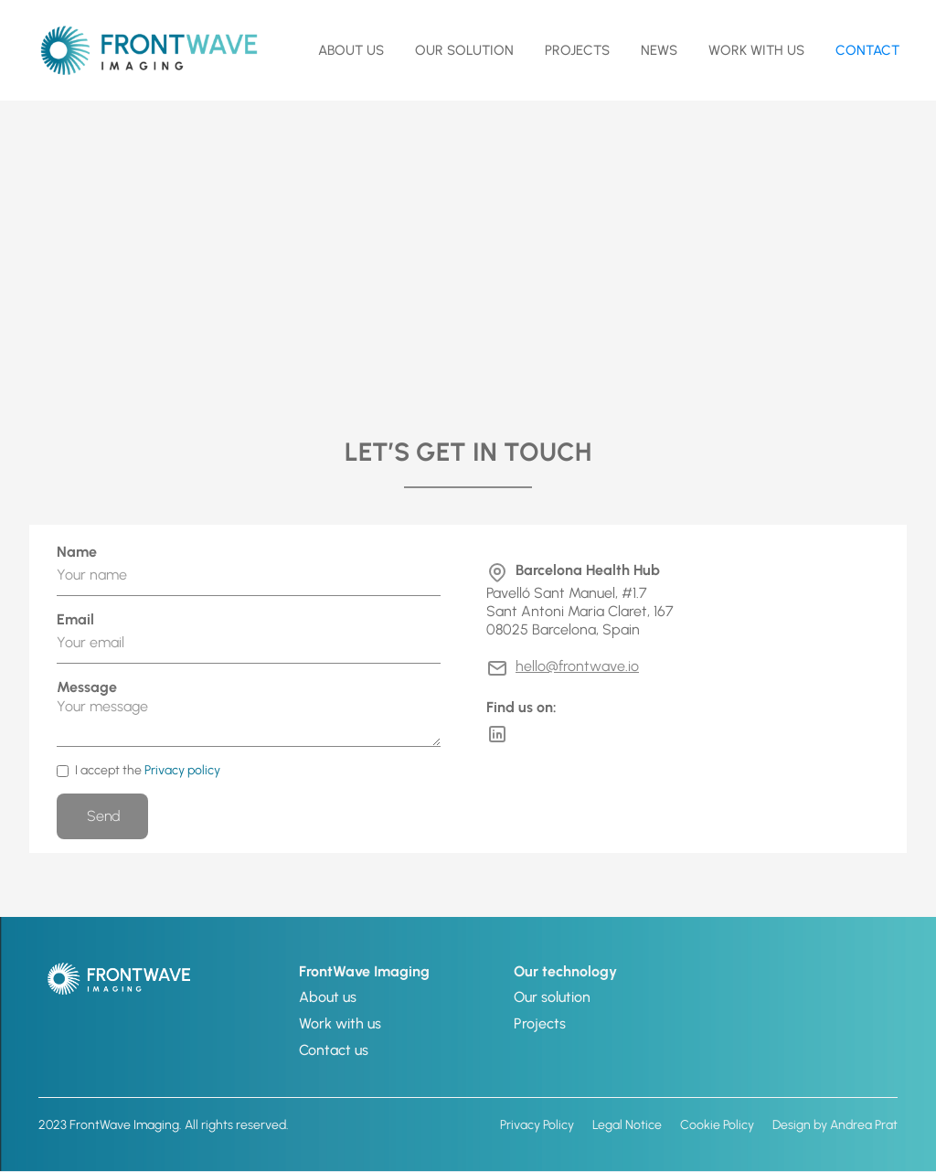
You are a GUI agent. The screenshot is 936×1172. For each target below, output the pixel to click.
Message (87, 687)
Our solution (552, 997)
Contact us (333, 1050)
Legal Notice (627, 1125)
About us (327, 997)
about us (351, 50)
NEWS (659, 50)
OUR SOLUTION (464, 50)
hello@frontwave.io (577, 666)
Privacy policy (182, 770)
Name (77, 551)
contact (867, 50)
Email (75, 619)
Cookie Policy (717, 1125)
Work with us (756, 50)
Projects (577, 50)
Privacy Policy (537, 1125)
